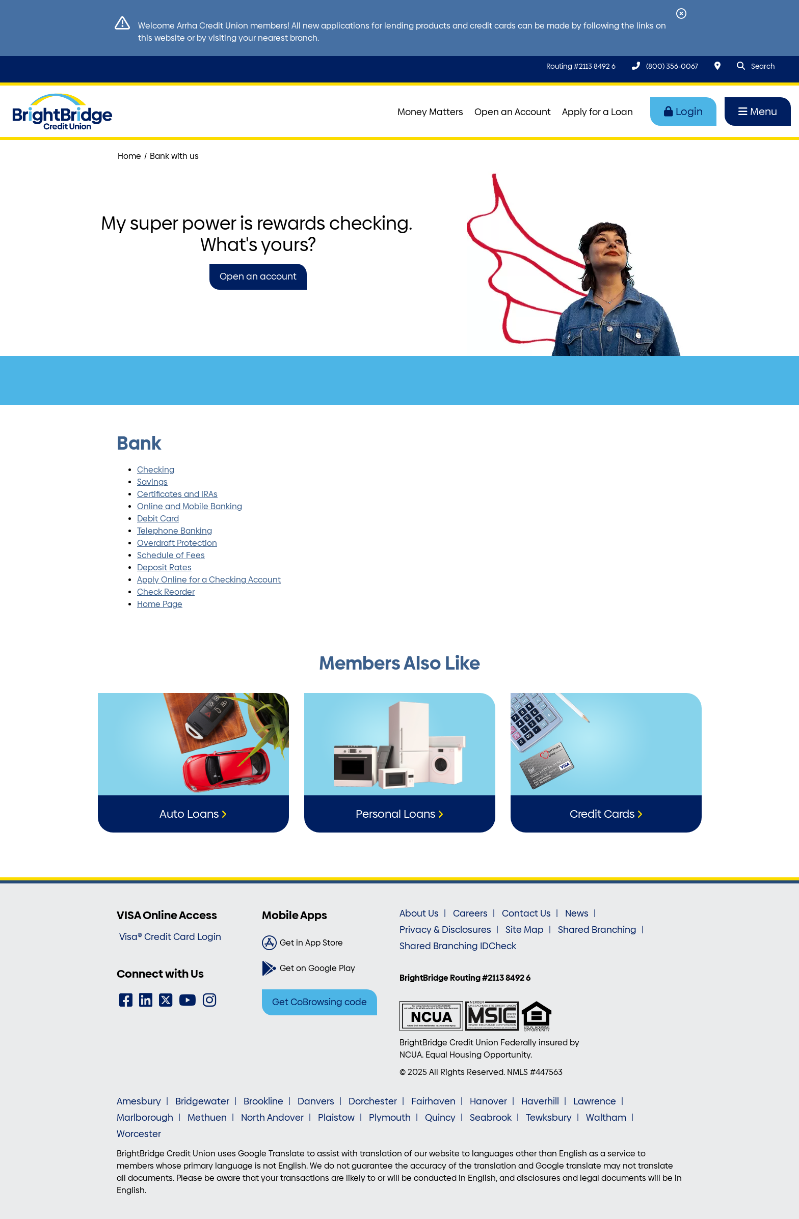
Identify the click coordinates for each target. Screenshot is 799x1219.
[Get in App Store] (327, 943)
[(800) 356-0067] (665, 66)
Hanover (488, 1101)
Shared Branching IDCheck (458, 946)
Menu (757, 111)
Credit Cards (602, 814)
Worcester (139, 1134)
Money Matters (430, 112)
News (577, 913)
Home (129, 156)
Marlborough (145, 1117)
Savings (152, 482)
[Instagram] (209, 1000)
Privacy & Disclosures (445, 929)
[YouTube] (187, 1000)
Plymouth (390, 1117)
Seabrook (491, 1117)
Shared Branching (597, 929)
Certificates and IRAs (177, 494)
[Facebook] (125, 1000)
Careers (470, 913)
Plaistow (336, 1117)
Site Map (524, 929)
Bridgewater (202, 1101)
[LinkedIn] (145, 1000)
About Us (419, 913)
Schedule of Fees (171, 555)
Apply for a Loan (597, 112)
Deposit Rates (164, 567)
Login (683, 111)
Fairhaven (433, 1101)
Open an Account (512, 112)
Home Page (159, 604)
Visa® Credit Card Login (170, 937)
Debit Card (158, 518)
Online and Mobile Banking (189, 506)
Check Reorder (166, 592)
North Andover (272, 1117)
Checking (155, 470)
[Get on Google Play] (327, 968)
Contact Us (526, 913)
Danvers (316, 1101)
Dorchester (373, 1101)
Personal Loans (395, 814)
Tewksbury (549, 1117)
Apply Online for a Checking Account (209, 580)
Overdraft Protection (177, 543)
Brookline (263, 1101)
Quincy (440, 1117)
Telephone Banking (174, 531)
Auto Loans (189, 814)
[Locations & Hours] (717, 66)
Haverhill (540, 1101)
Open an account (258, 276)
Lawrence (594, 1101)
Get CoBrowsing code (319, 1002)
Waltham (606, 1117)
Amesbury (139, 1101)
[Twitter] (165, 1000)
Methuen (207, 1117)
